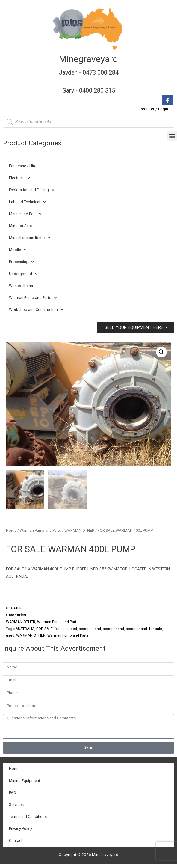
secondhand (113, 629)
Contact (15, 840)
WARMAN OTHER (79, 530)
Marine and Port (25, 214)
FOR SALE (44, 629)
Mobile (17, 250)
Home (11, 530)
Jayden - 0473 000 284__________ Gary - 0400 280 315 (89, 81)
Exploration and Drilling (31, 190)
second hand (90, 629)
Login (163, 108)
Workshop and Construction (36, 310)
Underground (23, 274)
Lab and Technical (27, 202)
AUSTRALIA (25, 629)
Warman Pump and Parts (33, 298)
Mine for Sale (20, 225)
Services (16, 804)
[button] (172, 136)
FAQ (12, 792)
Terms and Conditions (28, 816)
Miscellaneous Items (29, 238)
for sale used (66, 629)
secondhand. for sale (144, 629)
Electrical (19, 178)
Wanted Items (21, 285)
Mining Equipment (24, 780)
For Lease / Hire (22, 166)
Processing (21, 262)
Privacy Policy (20, 828)
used (10, 635)
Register (147, 108)
